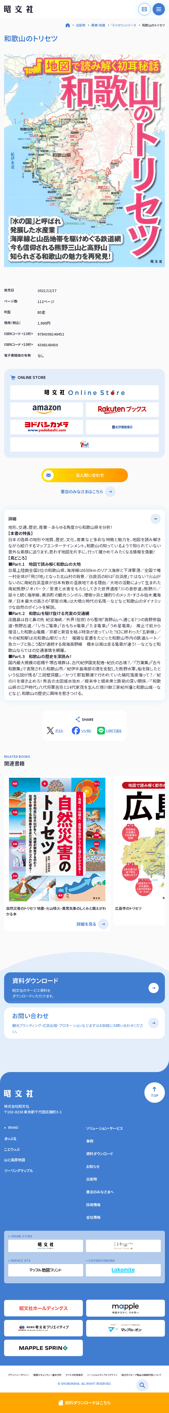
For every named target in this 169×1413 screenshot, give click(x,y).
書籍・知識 (98, 25)
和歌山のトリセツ (153, 25)
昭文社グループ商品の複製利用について (141, 1375)
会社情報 (93, 1217)
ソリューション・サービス (104, 1128)
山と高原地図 (14, 1159)
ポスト (59, 730)
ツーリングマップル (18, 1170)
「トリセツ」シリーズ (123, 25)
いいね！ (86, 730)
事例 (89, 1141)
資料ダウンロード (99, 1153)
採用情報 (93, 1204)
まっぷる (10, 1138)
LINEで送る (114, 730)
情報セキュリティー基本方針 (47, 1375)
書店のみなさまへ (100, 1191)
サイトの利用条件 (74, 1375)
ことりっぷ (11, 1149)
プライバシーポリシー (18, 1375)
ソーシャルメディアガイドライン (102, 1375)
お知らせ (93, 1166)
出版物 (80, 25)
